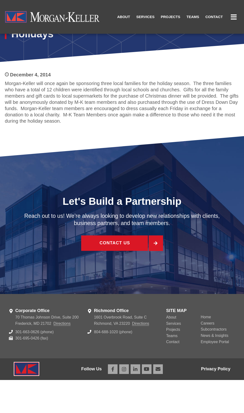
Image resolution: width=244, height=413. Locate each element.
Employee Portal (215, 375)
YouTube (147, 402)
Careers (207, 356)
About (123, 17)
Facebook (113, 402)
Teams (192, 17)
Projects (170, 17)
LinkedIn (135, 402)
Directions (62, 356)
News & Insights (214, 368)
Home (206, 350)
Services (145, 17)
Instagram (124, 402)
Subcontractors (214, 362)
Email (158, 402)
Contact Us (115, 276)
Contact (214, 17)
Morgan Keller (52, 17)
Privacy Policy (215, 402)
